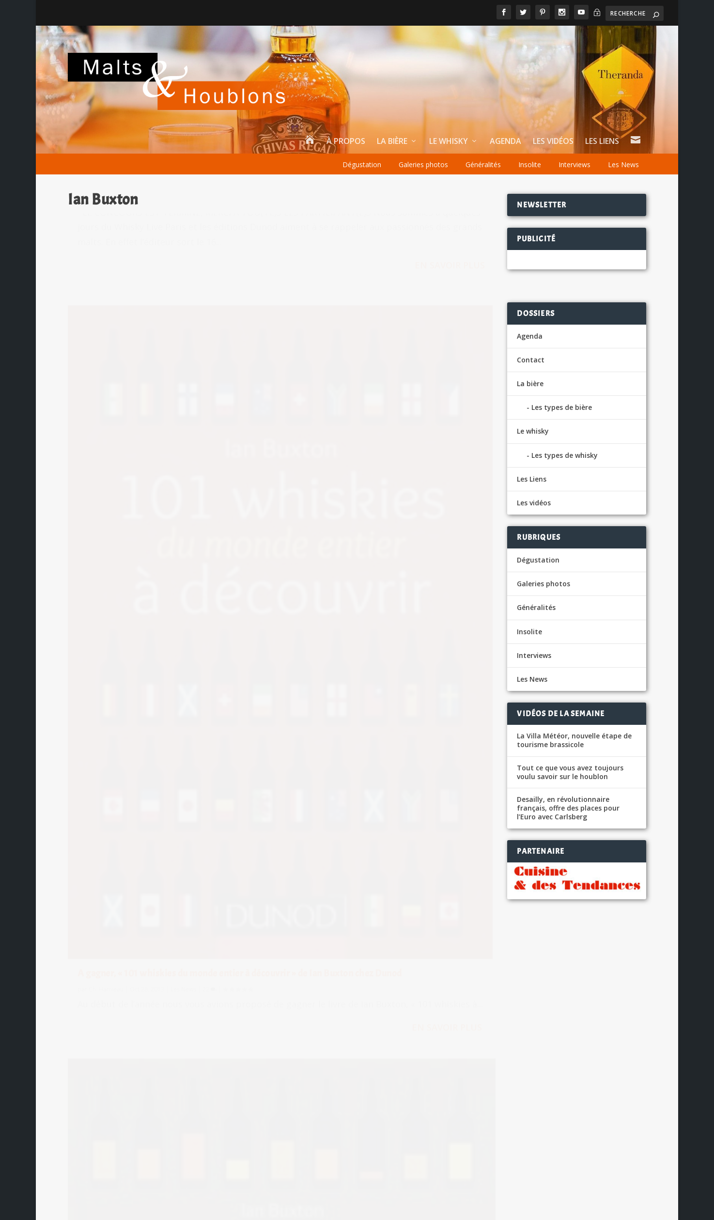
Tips (536, 1207)
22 (429, 574)
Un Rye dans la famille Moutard (152, 1139)
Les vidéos (553, 141)
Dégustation (361, 164)
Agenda (505, 141)
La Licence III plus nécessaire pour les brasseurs (457, 1054)
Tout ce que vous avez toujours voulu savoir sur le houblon (570, 772)
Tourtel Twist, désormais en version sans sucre (457, 981)
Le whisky (448, 141)
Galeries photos (423, 164)
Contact (530, 359)
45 (207, 254)
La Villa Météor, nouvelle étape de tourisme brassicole (574, 740)
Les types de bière (561, 407)
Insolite (529, 164)
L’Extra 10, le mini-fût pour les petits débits (173, 1022)
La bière (392, 141)
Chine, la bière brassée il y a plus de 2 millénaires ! (184, 1100)
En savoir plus (230, 366)
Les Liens (602, 141)
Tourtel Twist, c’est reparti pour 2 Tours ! (446, 1090)
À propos (345, 141)
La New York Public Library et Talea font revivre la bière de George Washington (214, 977)
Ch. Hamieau (106, 254)
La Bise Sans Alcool (131, 1061)
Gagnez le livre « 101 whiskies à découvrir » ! (165, 738)
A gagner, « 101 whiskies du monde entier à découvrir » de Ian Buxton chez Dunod (383, 553)
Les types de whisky (564, 455)
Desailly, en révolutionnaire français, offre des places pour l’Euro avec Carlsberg (568, 808)
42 (205, 754)
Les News (623, 164)
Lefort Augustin (401, 1017)
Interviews (574, 164)
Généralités (483, 164)
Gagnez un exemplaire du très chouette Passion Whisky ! (172, 232)
